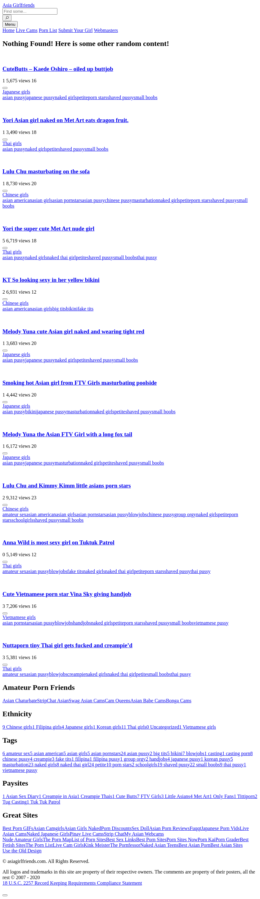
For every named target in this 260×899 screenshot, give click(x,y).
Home (8, 30)
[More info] (4, 88)
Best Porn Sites (151, 839)
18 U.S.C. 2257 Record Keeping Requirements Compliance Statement (72, 883)
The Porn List (39, 845)
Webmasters (106, 30)
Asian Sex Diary (20, 796)
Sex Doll (140, 828)
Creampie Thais (94, 796)
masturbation (145, 200)
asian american (17, 200)
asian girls (42, 200)
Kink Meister (97, 845)
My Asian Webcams (144, 834)
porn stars (97, 97)
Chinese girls (15, 194)
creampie (76, 674)
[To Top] (4, 895)
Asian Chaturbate (19, 700)
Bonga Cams (178, 700)
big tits (59, 308)
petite (82, 97)
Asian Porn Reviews (169, 828)
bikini (72, 308)
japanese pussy (40, 97)
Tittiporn (244, 796)
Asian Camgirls (48, 828)
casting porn (236, 753)
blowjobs (138, 514)
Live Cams (27, 30)
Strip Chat (114, 834)
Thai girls (12, 143)
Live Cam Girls (68, 845)
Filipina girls (46, 727)
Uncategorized (162, 727)
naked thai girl (61, 257)
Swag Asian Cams (87, 700)
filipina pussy (104, 759)
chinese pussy (118, 200)
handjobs (82, 623)
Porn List (48, 30)
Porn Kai (206, 839)
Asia (18, 5)
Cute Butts (124, 796)
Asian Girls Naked (82, 828)
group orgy (185, 514)
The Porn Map (57, 839)
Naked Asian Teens (159, 845)
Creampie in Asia (58, 796)
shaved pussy (120, 97)
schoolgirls (22, 520)
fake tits (85, 308)
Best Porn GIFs (17, 828)
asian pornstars (67, 200)
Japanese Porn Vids (220, 828)
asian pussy (13, 97)
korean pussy (216, 759)
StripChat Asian (53, 700)
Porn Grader (227, 839)
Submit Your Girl (75, 30)
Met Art (199, 796)
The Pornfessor (125, 845)
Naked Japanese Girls (48, 834)
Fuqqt (195, 828)
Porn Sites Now (181, 839)
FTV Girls (149, 796)
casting (213, 753)
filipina (80, 759)
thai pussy (147, 257)
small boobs (146, 97)
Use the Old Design (22, 850)
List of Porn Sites (88, 839)
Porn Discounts (116, 828)
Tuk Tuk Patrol (43, 802)
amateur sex (14, 514)
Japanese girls (16, 91)
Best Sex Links (121, 839)
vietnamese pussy (211, 623)
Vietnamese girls (19, 617)
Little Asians (175, 796)
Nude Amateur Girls (22, 839)
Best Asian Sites (226, 845)
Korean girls (107, 727)
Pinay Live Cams (86, 834)
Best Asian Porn (194, 845)
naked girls (66, 97)
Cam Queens (117, 700)
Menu (10, 24)
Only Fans (221, 796)
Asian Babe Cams (148, 700)
